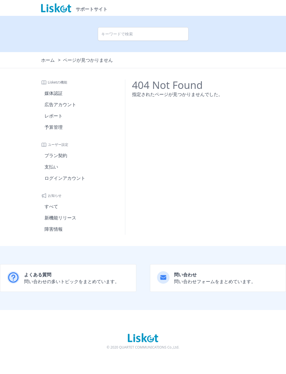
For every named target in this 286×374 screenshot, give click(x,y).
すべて (51, 206)
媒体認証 (54, 93)
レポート (54, 116)
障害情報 (54, 229)
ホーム (48, 60)
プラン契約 (56, 155)
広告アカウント (60, 104)
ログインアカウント (65, 178)
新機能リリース (60, 218)
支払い (51, 167)
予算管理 (54, 127)
